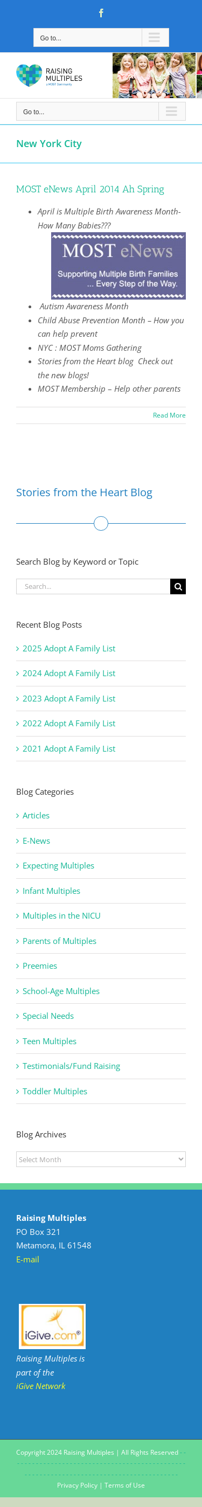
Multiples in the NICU (62, 915)
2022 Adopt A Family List (69, 723)
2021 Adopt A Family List (69, 748)
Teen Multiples (49, 1041)
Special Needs (48, 1015)
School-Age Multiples (61, 990)
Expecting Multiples (58, 865)
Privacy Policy (77, 1485)
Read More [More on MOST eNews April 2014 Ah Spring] (169, 415)
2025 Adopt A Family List (69, 648)
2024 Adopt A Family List (69, 673)
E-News (36, 840)
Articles (36, 815)
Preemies (40, 965)
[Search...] (93, 586)
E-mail (27, 1259)
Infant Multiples (51, 890)
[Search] (178, 586)
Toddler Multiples (55, 1091)
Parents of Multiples (59, 940)
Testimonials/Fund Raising (71, 1065)
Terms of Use (125, 1485)
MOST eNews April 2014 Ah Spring (90, 189)
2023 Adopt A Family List (69, 698)
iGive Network (40, 1385)
